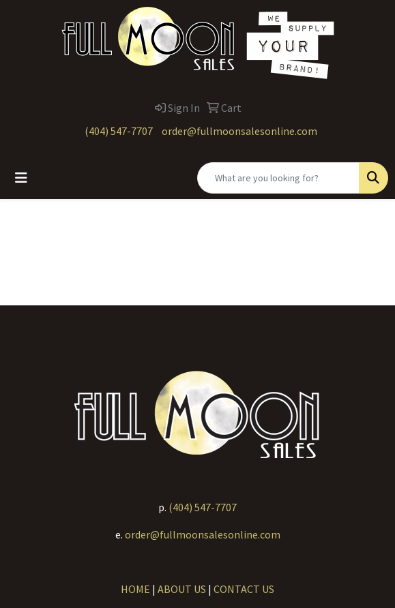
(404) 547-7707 (119, 131)
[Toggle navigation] (21, 177)
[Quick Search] (278, 178)
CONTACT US (244, 589)
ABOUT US (182, 589)
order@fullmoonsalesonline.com (239, 131)
